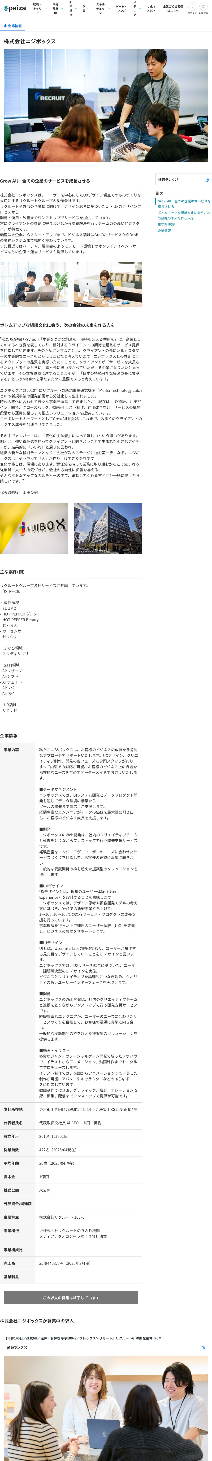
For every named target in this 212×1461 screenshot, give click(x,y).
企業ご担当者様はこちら (173, 8)
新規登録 (203, 13)
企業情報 (164, 230)
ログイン (192, 13)
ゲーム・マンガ (121, 8)
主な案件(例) (167, 224)
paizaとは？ (151, 8)
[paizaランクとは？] (207, 179)
